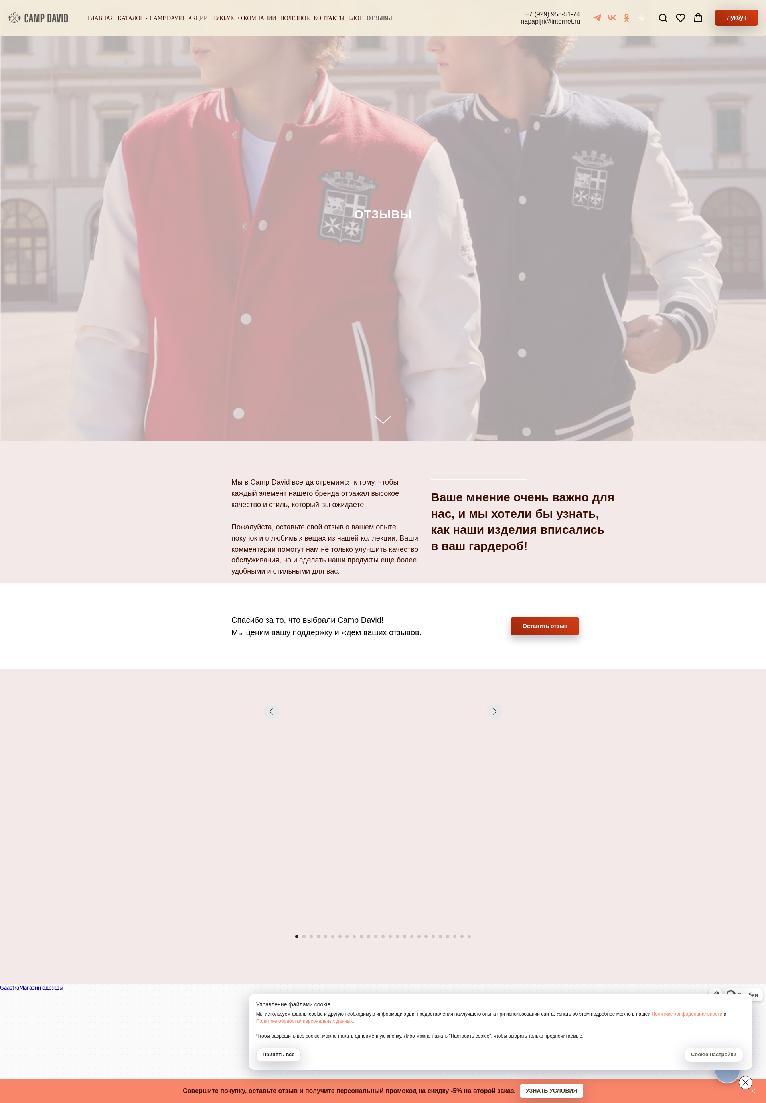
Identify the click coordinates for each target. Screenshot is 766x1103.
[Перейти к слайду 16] (404, 936)
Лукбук (223, 18)
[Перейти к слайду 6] (332, 936)
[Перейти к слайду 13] (383, 936)
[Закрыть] (753, 1091)
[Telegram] (597, 18)
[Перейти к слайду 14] (390, 936)
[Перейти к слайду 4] (318, 936)
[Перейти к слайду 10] (361, 936)
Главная (101, 18)
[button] (663, 17)
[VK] (612, 18)
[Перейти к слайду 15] (397, 936)
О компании (257, 18)
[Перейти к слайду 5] (325, 936)
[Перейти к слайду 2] (304, 936)
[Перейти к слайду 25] (469, 936)
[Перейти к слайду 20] (433, 936)
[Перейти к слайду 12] (375, 936)
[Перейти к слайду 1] (296, 936)
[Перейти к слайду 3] (311, 936)
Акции (198, 18)
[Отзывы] (641, 18)
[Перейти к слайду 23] (454, 936)
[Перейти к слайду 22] (447, 936)
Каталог (131, 18)
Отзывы (379, 18)
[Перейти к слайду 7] (340, 936)
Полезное (295, 18)
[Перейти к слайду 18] (419, 936)
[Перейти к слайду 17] (411, 936)
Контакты (329, 18)
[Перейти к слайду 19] (426, 936)
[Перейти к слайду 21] (440, 936)
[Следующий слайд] (495, 815)
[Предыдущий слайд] (271, 815)
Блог (355, 18)
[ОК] (627, 18)
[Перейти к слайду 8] (347, 936)
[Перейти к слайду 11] (368, 936)
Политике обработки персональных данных (622, 1014)
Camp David (167, 18)
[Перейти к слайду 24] (462, 936)
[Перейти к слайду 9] (354, 936)
